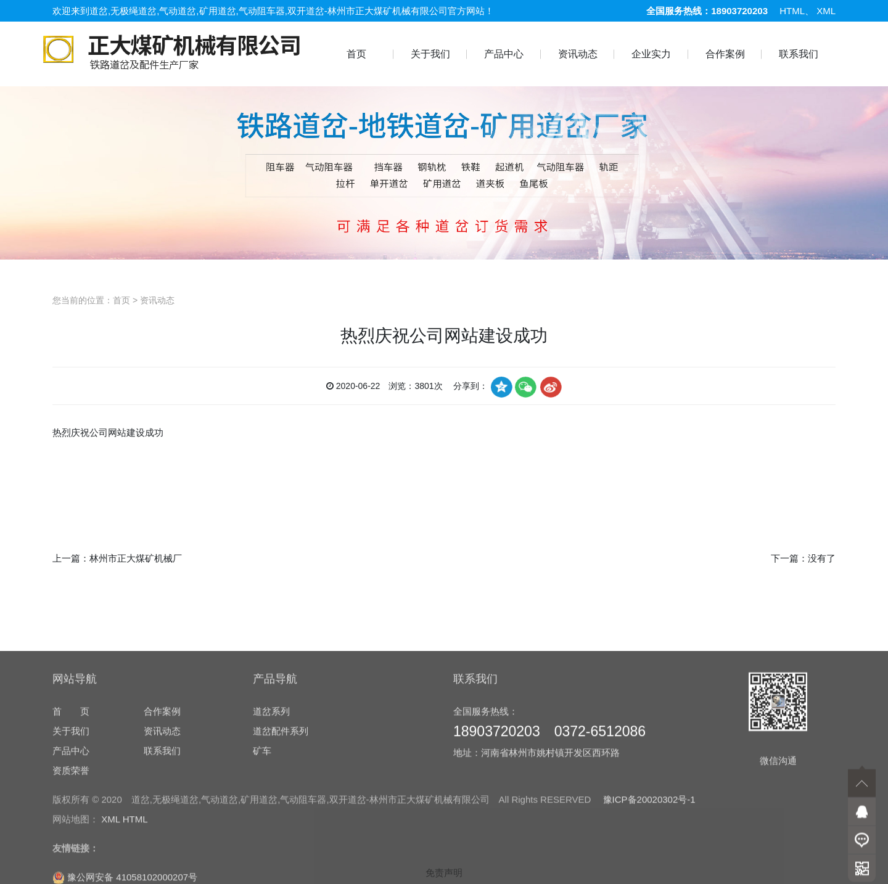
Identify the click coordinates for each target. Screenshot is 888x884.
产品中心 (504, 54)
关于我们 (430, 54)
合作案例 (725, 54)
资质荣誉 (70, 848)
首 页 (70, 789)
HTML (792, 11)
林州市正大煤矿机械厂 (135, 558)
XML (826, 11)
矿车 (262, 829)
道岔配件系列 (280, 809)
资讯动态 (578, 54)
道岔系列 (271, 789)
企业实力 (651, 54)
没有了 (822, 558)
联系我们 (798, 54)
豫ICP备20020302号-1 (649, 877)
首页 (356, 54)
